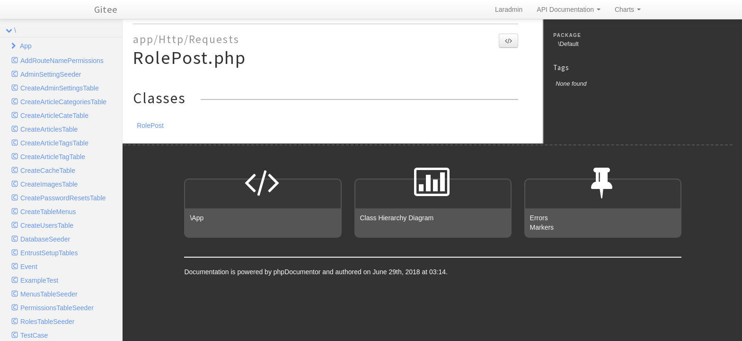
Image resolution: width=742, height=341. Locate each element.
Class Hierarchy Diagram (397, 218)
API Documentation (569, 9)
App (26, 46)
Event (28, 266)
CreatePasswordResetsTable (63, 198)
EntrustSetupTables (49, 253)
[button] (508, 41)
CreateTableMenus (48, 211)
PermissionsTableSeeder (57, 308)
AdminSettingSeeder (50, 74)
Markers (542, 227)
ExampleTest (39, 280)
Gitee (105, 9)
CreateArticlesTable (49, 129)
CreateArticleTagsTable (54, 143)
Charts (628, 9)
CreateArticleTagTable (52, 157)
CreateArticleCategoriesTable (63, 102)
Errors (539, 218)
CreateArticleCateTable (54, 115)
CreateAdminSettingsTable (59, 88)
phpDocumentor (298, 272)
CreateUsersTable (46, 225)
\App (196, 218)
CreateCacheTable (47, 170)
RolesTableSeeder (47, 321)
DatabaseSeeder (45, 239)
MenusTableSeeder (49, 294)
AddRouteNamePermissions (62, 60)
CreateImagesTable (49, 184)
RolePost (150, 125)
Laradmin (508, 9)
